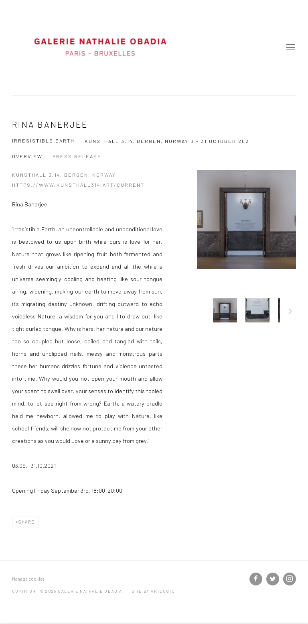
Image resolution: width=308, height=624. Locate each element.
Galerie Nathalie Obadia (100, 47)
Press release (77, 156)
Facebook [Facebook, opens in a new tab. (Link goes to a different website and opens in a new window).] (255, 579)
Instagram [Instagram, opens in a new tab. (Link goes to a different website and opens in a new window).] (289, 579)
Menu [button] (290, 48)
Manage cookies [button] (28, 578)
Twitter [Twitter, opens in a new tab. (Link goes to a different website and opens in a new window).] (272, 579)
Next (290, 312)
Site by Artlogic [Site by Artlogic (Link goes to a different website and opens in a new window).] (153, 591)
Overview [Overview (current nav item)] (27, 156)
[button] (225, 310)
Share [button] (26, 521)
